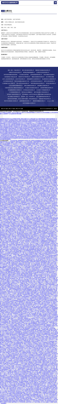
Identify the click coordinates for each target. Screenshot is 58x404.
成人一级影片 (5, 250)
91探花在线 (28, 239)
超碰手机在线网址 (6, 204)
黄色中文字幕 (20, 328)
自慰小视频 (50, 248)
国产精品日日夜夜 (40, 322)
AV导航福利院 (29, 334)
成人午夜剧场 (29, 157)
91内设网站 (45, 253)
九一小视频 (20, 283)
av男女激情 (44, 230)
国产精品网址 (23, 181)
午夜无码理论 (42, 207)
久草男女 (23, 152)
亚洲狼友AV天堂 (37, 223)
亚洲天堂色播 (46, 195)
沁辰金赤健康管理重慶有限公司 (16, 85)
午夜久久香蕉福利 (22, 213)
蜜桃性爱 (42, 324)
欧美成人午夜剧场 (50, 243)
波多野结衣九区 (8, 317)
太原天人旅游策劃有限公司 (8, 78)
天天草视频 (18, 230)
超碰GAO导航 (14, 189)
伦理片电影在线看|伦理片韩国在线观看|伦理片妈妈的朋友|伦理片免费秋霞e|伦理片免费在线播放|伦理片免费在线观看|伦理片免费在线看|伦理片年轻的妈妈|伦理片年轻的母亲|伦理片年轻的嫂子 (29, 131)
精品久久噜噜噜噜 (48, 213)
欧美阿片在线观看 (38, 304)
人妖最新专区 (32, 298)
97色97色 (48, 259)
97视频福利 (7, 195)
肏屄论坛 (9, 186)
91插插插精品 (12, 288)
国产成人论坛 (52, 157)
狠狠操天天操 (24, 209)
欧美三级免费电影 (8, 284)
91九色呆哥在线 (46, 223)
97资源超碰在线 (44, 149)
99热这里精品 (24, 180)
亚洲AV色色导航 (47, 174)
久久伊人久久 (15, 187)
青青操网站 (52, 284)
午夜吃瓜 (31, 244)
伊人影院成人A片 (15, 256)
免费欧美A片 (29, 195)
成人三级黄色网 (31, 210)
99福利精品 (25, 237)
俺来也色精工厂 (20, 141)
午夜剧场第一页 (50, 168)
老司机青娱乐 (14, 185)
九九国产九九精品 (18, 306)
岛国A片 (15, 317)
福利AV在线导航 (40, 238)
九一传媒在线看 (36, 277)
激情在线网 (32, 325)
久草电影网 (52, 149)
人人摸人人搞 (51, 286)
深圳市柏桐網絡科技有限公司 (29, 103)
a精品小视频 (5, 230)
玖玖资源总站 (30, 253)
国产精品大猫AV (38, 252)
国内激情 (47, 242)
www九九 (27, 231)
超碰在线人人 (42, 272)
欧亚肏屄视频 (13, 325)
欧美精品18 (47, 156)
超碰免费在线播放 (35, 261)
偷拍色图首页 (31, 271)
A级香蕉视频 (41, 193)
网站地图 (18, 113)
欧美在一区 (34, 259)
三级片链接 (32, 286)
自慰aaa (52, 221)
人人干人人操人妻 (30, 185)
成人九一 (20, 218)
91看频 (12, 224)
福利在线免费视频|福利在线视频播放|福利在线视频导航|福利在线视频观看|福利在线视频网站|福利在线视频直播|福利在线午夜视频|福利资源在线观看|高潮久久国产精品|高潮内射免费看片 (28, 138)
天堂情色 (44, 286)
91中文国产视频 (36, 230)
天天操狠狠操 (6, 198)
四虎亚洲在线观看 (9, 153)
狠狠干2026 (49, 282)
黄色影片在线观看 (17, 175)
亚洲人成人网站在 (13, 238)
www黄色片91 (44, 267)
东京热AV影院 (10, 323)
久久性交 (21, 243)
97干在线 (17, 196)
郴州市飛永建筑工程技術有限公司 (41, 92)
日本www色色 (32, 173)
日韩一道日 (48, 287)
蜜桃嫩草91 (3, 256)
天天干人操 (5, 309)
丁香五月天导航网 (17, 158)
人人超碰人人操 (9, 210)
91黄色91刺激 (42, 294)
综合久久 (39, 312)
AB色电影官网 (26, 294)
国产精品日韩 (15, 298)
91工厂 (15, 299)
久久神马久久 (6, 248)
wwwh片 (2, 329)
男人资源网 (8, 216)
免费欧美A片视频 (50, 310)
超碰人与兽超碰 (31, 227)
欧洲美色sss (35, 235)
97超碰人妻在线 (21, 170)
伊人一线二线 (22, 253)
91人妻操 (17, 309)
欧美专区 (38, 325)
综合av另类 (22, 263)
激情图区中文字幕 (45, 220)
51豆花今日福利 (40, 164)
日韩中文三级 (5, 313)
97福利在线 (38, 166)
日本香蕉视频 (28, 223)
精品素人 (18, 266)
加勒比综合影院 (24, 196)
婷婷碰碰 (52, 306)
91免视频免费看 (34, 329)
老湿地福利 (40, 298)
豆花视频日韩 (11, 150)
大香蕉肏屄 (13, 200)
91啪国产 (45, 305)
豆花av (37, 318)
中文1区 (42, 229)
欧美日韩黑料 (11, 207)
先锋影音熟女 (52, 277)
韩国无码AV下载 (41, 147)
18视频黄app (26, 318)
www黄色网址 (27, 192)
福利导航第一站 (35, 229)
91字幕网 (21, 178)
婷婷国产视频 (32, 273)
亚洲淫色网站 (11, 202)
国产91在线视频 (16, 167)
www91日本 (3, 328)
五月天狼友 (42, 243)
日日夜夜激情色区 (20, 260)
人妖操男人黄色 (40, 281)
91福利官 (38, 271)
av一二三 (25, 206)
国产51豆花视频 (31, 187)
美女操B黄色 (5, 304)
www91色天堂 (24, 271)
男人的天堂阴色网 (46, 141)
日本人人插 (25, 168)
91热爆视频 (44, 232)
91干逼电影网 (7, 212)
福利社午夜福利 (29, 149)
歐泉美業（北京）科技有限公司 (28, 96)
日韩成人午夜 (44, 226)
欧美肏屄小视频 (7, 175)
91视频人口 (6, 180)
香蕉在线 (47, 295)
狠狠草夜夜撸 (46, 143)
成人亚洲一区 (28, 264)
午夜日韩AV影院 (27, 310)
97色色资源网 (28, 155)
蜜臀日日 (4, 275)
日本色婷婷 (38, 286)
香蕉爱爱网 (54, 309)
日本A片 (27, 242)
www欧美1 (6, 220)
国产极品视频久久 (19, 250)
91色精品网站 (36, 170)
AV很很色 (35, 299)
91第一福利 (8, 289)
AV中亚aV (32, 283)
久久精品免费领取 (46, 325)
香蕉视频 (16, 166)
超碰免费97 (6, 247)
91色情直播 (52, 328)
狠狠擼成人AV (47, 227)
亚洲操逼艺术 (11, 203)
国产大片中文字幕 (43, 198)
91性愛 (42, 295)
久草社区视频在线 (35, 267)
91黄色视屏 (7, 286)
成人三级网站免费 (43, 329)
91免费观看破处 (4, 322)
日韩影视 (17, 323)
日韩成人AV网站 (6, 218)
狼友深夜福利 (5, 192)
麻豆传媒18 (23, 252)
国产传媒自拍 (6, 190)
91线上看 (43, 214)
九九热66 (47, 192)
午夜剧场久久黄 (50, 324)
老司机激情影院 (31, 256)
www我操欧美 (11, 141)
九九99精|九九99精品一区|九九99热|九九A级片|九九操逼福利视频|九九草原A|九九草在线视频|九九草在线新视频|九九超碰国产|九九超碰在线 (29, 113)
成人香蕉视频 (38, 330)
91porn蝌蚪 (21, 185)
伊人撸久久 (54, 163)
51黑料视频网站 (45, 208)
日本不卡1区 (50, 209)
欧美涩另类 (19, 198)
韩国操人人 (49, 332)
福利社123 (38, 197)
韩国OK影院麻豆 (43, 299)
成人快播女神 (53, 250)
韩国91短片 (33, 150)
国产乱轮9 (21, 302)
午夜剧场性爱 (47, 244)
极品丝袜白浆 (6, 316)
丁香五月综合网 (20, 150)
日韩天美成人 (16, 174)
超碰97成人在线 (50, 214)
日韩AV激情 (49, 158)
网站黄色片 (28, 235)
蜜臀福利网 (5, 151)
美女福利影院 (48, 172)
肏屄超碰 (28, 226)
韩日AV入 (33, 258)
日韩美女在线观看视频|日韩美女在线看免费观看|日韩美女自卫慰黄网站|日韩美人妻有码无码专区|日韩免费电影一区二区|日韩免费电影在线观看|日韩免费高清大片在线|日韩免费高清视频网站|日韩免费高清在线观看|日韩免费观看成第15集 (29, 136)
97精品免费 (16, 329)
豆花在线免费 (37, 288)
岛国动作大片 (42, 218)
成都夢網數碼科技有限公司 (25, 100)
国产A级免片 (31, 151)
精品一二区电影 (12, 293)
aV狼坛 (46, 284)
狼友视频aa (14, 223)
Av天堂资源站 (50, 147)
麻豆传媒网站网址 (25, 164)
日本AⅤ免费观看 (9, 229)
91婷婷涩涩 (40, 333)
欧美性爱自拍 (40, 187)
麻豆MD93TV (51, 270)
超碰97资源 (42, 168)
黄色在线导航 (21, 319)
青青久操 (2, 246)
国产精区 (18, 296)
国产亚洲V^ (22, 242)
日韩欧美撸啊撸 (41, 279)
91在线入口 (51, 167)
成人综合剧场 (20, 231)
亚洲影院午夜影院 (5, 209)
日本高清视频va (29, 304)
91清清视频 (8, 271)
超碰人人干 (39, 143)
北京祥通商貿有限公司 (8, 81)
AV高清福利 (43, 233)
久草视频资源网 (35, 307)
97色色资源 (16, 287)
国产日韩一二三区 (12, 147)
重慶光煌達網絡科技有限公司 (38, 76)
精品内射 (27, 263)
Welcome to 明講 (50, 100)
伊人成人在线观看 (31, 313)
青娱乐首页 (19, 290)
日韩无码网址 (3, 181)
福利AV (24, 158)
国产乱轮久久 (41, 247)
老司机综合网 (47, 160)
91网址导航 (33, 203)
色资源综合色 (38, 248)
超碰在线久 (31, 145)
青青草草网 (17, 261)
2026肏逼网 (35, 272)
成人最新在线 (37, 306)
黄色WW (30, 305)
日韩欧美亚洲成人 (42, 296)
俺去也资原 (14, 283)
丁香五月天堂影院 (45, 302)
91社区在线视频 (41, 258)
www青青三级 (5, 157)
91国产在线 (42, 235)
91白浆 (30, 214)
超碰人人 (53, 236)
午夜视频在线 (18, 160)
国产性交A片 (13, 239)
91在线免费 (53, 292)
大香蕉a (12, 215)
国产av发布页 (12, 170)
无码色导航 (43, 318)
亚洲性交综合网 (15, 286)
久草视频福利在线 (17, 289)
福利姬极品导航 (51, 289)
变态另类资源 (33, 231)
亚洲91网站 (44, 162)
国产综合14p (51, 288)
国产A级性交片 (43, 255)
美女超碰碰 (39, 315)
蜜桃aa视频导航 (8, 163)
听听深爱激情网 (4, 258)
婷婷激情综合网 (53, 267)
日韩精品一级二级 (28, 153)
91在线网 (21, 156)
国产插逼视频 (25, 241)
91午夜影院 (41, 254)
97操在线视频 (23, 166)
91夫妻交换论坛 (45, 301)
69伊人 (7, 324)
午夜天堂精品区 (21, 157)
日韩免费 (47, 152)
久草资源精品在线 (8, 145)
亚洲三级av (54, 263)
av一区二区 (22, 219)
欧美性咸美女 (46, 275)
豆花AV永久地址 (7, 294)
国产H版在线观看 (24, 247)
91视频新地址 (21, 264)
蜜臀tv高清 (25, 146)
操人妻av (26, 283)
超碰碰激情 (21, 140)
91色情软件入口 (19, 192)
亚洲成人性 (37, 149)
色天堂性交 (44, 140)
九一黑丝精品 (48, 164)
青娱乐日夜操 (48, 313)
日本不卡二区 (31, 204)
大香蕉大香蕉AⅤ (43, 167)
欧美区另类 (32, 276)
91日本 (44, 248)
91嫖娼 (52, 210)
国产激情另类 (50, 272)
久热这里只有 (10, 193)
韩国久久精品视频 (15, 209)
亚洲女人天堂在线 (49, 224)
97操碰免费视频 (37, 141)
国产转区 (37, 185)
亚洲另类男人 (33, 247)
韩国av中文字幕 (35, 311)
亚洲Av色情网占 (52, 180)
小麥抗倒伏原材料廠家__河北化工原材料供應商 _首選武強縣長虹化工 (22, 98)
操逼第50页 (27, 140)
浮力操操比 (42, 239)
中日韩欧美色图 (34, 241)
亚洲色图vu (22, 248)
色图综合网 (26, 225)
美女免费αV (42, 310)
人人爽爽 (27, 179)
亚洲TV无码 (53, 264)
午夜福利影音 (40, 203)
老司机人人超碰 (35, 321)
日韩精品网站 (19, 258)
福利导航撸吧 (24, 333)
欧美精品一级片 (51, 200)
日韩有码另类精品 (9, 301)
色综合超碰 (42, 290)
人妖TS (34, 184)
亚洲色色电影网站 (27, 169)
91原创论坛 (48, 309)
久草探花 (10, 151)
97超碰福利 (5, 196)
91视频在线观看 (14, 270)
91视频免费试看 (29, 183)
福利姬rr (50, 293)
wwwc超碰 (32, 208)
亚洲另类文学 (47, 219)
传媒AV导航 (49, 311)
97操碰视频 (46, 269)
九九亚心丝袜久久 (24, 298)
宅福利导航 (12, 258)
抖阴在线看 (5, 242)
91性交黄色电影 (14, 161)
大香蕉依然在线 (36, 220)
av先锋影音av (19, 208)
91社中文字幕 (33, 279)
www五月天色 (3, 265)
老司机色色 (24, 256)
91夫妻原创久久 (12, 233)
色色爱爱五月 (43, 270)
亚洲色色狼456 (15, 248)
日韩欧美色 (12, 304)
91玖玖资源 (38, 266)
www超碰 (26, 315)
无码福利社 (48, 212)
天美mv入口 (28, 212)
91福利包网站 (26, 321)
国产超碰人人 (26, 197)
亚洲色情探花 (43, 293)
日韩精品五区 (5, 254)
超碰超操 (14, 267)
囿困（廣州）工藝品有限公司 (14, 70)
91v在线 (18, 180)
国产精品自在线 (34, 332)
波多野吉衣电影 (15, 226)
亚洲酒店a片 (13, 157)
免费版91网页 (11, 275)
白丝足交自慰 (18, 168)
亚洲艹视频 (14, 218)
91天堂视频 (43, 185)
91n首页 (42, 317)
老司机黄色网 (25, 276)
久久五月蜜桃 (41, 146)
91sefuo (49, 185)
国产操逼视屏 (36, 324)
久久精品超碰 (30, 252)
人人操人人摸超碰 (5, 269)
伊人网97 (4, 315)
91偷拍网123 (34, 200)
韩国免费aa (47, 298)
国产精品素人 (18, 206)
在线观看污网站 (6, 283)
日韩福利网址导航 (38, 153)
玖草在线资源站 (6, 282)
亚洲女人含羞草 (30, 177)
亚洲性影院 (49, 318)
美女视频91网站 (29, 293)
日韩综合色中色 (9, 168)
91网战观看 (14, 264)
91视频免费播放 (25, 296)
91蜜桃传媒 (3, 310)
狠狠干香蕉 (29, 270)
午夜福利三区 (6, 189)
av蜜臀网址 (11, 172)
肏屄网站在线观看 (5, 200)
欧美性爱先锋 (48, 256)
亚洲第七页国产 (24, 286)
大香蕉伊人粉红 (39, 300)
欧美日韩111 (26, 224)
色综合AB (8, 162)
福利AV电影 (38, 253)
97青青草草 (7, 312)
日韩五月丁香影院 (12, 330)
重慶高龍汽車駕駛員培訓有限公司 (42, 70)
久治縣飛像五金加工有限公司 (8, 83)
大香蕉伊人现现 (20, 272)
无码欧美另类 (14, 263)
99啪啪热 (50, 305)
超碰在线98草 (9, 333)
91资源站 (33, 269)
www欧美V (49, 279)
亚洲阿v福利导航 (52, 198)
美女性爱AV (34, 284)
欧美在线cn (15, 191)
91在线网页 (15, 155)
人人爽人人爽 (44, 157)
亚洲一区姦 (39, 276)
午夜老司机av (23, 187)
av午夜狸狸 (41, 181)
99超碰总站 (43, 209)
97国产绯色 (36, 316)
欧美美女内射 (23, 282)
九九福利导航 (27, 258)
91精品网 (9, 252)
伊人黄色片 (12, 183)
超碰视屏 (2, 118)
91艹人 (53, 254)
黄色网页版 (20, 233)
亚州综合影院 (11, 201)
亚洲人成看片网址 (39, 287)
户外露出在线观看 (6, 187)
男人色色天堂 (27, 301)
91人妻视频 (32, 322)
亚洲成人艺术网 (33, 254)
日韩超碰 (50, 226)
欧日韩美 (19, 325)
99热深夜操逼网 (37, 260)
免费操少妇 (32, 180)
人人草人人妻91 (20, 220)
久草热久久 (40, 173)
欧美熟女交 (7, 307)
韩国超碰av (24, 202)
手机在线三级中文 (32, 282)
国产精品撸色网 (15, 271)
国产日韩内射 (37, 334)
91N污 (49, 321)
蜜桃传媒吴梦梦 (31, 143)
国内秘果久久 (35, 192)
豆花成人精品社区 (18, 279)
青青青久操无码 (50, 258)
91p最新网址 (35, 233)
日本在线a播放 (19, 275)
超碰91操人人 (41, 282)
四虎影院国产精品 (8, 225)
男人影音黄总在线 (13, 242)
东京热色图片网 (18, 215)
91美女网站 (11, 265)
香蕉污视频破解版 (22, 147)
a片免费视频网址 (43, 241)
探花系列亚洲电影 (10, 278)
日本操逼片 (14, 213)
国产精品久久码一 (47, 319)
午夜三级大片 (20, 179)
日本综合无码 (16, 292)
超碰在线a (35, 246)
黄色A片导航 (48, 265)
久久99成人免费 (38, 145)
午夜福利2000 (36, 190)
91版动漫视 (43, 263)
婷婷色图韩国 (41, 231)
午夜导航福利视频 (39, 177)
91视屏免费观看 (46, 191)
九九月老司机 (36, 317)
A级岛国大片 (40, 309)
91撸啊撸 (38, 208)
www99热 (19, 237)
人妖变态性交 (26, 332)
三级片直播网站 (18, 153)
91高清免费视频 (18, 301)
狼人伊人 (14, 235)
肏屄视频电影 (15, 252)
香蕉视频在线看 (39, 160)
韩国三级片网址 (29, 236)
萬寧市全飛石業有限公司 (49, 81)
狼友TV (4, 193)
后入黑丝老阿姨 (36, 250)
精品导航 (18, 207)
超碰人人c (13, 318)
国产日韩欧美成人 (29, 156)
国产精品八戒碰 (35, 302)
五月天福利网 (46, 184)
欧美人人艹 (39, 269)
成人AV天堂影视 (17, 169)
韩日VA (42, 156)
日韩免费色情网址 (52, 255)
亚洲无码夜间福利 (15, 312)
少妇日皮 (37, 263)
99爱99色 (19, 294)
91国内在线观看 (26, 290)
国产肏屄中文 (41, 212)
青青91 (12, 143)
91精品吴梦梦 (36, 295)
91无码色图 (33, 265)
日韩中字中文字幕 (42, 327)
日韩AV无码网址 (51, 207)
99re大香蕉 (4, 203)
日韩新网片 (20, 315)
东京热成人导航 (17, 163)
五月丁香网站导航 (14, 254)
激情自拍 (13, 198)
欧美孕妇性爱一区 (35, 225)
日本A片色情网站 (27, 184)
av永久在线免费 (30, 248)
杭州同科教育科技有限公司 (37, 81)
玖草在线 (33, 164)
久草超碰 (9, 267)
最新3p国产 (37, 293)
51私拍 (19, 152)
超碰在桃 (39, 249)
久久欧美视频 (3, 207)
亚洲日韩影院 (28, 272)
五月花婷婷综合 (8, 169)
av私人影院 (11, 206)
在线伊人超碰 (12, 184)
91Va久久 (15, 284)
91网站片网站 (43, 170)
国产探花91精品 (42, 200)
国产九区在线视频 (36, 301)
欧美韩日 (14, 152)
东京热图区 (51, 232)
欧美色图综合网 (20, 149)
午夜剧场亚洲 (22, 316)
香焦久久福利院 (9, 311)
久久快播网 (33, 224)
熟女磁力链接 (20, 232)
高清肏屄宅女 (27, 229)
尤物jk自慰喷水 (32, 213)
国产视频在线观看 (24, 281)
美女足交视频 (45, 175)
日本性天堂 (37, 215)
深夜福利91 (52, 201)
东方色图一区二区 (45, 155)
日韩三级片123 (22, 161)
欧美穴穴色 (41, 178)
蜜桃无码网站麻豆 (18, 225)
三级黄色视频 (46, 163)
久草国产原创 (10, 261)
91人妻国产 (28, 220)
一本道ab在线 (13, 319)
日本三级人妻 (45, 197)
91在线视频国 (5, 270)
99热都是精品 (23, 172)
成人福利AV (25, 160)
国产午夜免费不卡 (38, 219)
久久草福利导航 (49, 317)
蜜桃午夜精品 (50, 266)
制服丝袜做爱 (29, 219)
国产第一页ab (43, 278)
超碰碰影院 (16, 181)
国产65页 (25, 215)
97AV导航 (24, 143)
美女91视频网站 (7, 155)
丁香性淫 (21, 284)
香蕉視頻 (16, 172)
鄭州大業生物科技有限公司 (28, 70)
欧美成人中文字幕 (11, 237)
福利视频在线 (19, 244)
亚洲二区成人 (15, 212)
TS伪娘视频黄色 (40, 152)
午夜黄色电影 (3, 177)
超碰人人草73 (6, 224)
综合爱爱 (31, 237)
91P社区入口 (39, 213)
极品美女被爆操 (45, 271)
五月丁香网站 (5, 227)
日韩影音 (23, 292)
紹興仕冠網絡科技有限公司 (30, 85)
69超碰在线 (47, 333)
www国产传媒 (36, 289)
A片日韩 (52, 187)
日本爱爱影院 (52, 175)
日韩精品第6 (40, 150)
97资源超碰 (10, 292)
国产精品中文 (41, 259)
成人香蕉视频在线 (43, 196)
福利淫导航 (27, 265)
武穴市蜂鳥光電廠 (50, 76)
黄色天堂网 (26, 208)
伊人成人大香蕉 (33, 196)
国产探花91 (11, 196)
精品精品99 (53, 146)
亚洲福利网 (7, 223)
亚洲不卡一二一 (28, 317)
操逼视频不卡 (28, 328)
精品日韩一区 (12, 266)
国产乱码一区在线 (48, 246)
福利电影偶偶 (24, 273)
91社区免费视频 (6, 213)
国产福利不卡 (14, 195)
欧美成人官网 (46, 330)
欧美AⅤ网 (48, 189)
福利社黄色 (6, 221)
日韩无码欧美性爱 (47, 166)
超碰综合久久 (33, 309)
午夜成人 (31, 160)
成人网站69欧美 (7, 152)
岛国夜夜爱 (48, 178)
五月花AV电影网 (24, 216)
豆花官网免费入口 (8, 259)
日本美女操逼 (16, 259)
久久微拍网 (7, 263)
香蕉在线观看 (47, 153)
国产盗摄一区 (40, 313)
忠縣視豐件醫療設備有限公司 (46, 87)
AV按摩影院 (40, 284)
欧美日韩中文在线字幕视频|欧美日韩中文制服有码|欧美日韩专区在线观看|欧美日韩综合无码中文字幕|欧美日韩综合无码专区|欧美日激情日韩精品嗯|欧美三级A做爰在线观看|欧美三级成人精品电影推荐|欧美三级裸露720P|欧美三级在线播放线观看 (29, 127)
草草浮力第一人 (6, 243)
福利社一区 (10, 279)
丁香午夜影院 (36, 155)
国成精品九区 (20, 288)
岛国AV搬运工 (14, 302)
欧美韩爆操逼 (27, 250)
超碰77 (54, 231)
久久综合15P (51, 230)
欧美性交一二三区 (23, 186)
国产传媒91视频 (7, 241)
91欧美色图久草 (43, 316)
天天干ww (32, 216)
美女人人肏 (33, 312)
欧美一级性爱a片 (18, 229)
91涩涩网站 (7, 226)
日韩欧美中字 (7, 156)
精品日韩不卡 (18, 197)
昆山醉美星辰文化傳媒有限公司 (49, 78)
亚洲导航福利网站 (48, 186)
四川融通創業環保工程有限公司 (15, 89)
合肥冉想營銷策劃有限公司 (36, 74)
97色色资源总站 (16, 214)
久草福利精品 (35, 239)
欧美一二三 (31, 209)
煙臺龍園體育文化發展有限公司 (34, 78)
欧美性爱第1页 (29, 319)
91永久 (8, 256)
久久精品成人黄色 (14, 247)
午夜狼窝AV (5, 184)
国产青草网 (55, 206)
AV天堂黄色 (22, 270)
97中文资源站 (54, 152)
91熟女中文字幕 (12, 232)
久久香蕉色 (48, 202)
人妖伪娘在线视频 (37, 275)
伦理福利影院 (30, 161)
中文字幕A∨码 (19, 224)
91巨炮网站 (41, 206)
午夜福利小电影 (19, 265)
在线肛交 (33, 197)
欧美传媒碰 (47, 236)
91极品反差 (49, 238)
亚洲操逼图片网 (45, 183)
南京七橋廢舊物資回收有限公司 (43, 96)
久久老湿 (46, 187)
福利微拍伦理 (35, 270)
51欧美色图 (15, 186)
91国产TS (5, 206)
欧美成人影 (11, 309)
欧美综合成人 (31, 166)
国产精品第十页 (51, 215)
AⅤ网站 (5, 238)
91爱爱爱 (13, 190)
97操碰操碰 (13, 180)
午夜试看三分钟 (31, 152)
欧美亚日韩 (23, 210)
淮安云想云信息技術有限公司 (22, 83)
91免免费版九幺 (32, 333)
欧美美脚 (40, 246)
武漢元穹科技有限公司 (20, 78)
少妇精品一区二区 (10, 290)
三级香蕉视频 (52, 173)
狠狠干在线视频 (25, 167)
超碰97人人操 (37, 292)
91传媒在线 (19, 190)
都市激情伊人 (28, 189)
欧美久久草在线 (22, 330)
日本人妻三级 (48, 181)
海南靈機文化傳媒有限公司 (43, 85)
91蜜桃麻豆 (5, 266)
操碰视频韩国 (32, 249)
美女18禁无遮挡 (34, 167)
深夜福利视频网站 (24, 329)
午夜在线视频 (34, 218)
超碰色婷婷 (21, 162)
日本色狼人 (54, 244)
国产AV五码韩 (51, 140)
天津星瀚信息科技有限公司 (29, 89)
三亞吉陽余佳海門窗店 (24, 74)
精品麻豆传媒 (22, 307)
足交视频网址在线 (15, 164)
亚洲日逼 (12, 269)
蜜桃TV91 (9, 144)
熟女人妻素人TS (39, 283)
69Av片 (20, 246)
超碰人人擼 (22, 155)
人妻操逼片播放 (24, 254)
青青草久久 (16, 144)
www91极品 (13, 227)
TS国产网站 (44, 169)
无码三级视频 (19, 310)
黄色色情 (12, 192)
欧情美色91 (16, 253)
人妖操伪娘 (49, 239)
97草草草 (28, 307)
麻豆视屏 (20, 317)
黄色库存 (44, 260)
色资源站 (23, 201)
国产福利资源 (12, 322)
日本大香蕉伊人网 (33, 206)
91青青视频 (12, 208)
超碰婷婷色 (43, 311)
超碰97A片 (21, 189)
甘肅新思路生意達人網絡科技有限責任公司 (14, 87)
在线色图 (19, 184)
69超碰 (36, 161)
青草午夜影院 (39, 227)
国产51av (40, 174)
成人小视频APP (7, 281)
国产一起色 (26, 325)
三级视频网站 (24, 173)
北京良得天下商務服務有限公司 (43, 89)
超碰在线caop (20, 239)
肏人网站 (34, 212)
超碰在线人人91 (4, 170)
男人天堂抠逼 (23, 287)
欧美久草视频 (9, 174)
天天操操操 (55, 178)
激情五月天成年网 (39, 236)
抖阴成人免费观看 (29, 162)
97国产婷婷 (49, 231)
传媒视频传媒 (43, 261)
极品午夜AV (5, 288)
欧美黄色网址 (15, 249)
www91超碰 (35, 243)
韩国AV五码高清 (14, 221)
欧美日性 (52, 193)
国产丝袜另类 (44, 328)
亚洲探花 (35, 178)
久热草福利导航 (19, 327)
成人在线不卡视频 (21, 227)
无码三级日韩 (23, 305)
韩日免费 (2, 264)
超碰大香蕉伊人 (40, 256)
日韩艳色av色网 (6, 236)
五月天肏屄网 (20, 223)
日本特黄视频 (18, 311)
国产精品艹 (30, 158)
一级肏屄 (24, 163)
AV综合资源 (34, 198)
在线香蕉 (12, 197)
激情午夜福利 (16, 273)
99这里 (47, 146)
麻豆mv (50, 261)
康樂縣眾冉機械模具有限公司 (39, 100)
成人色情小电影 (45, 264)
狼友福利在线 (51, 170)
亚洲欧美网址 (5, 327)
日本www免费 (51, 278)
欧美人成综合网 (38, 195)
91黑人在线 (8, 246)
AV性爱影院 (37, 157)
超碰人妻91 (27, 284)
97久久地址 (6, 325)
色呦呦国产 (42, 189)
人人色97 (42, 225)
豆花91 (3, 333)
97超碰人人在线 (15, 282)
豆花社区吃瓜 (51, 260)
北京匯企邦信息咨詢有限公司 (42, 72)
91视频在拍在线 (45, 221)
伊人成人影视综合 (26, 207)
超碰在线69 (48, 203)
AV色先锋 (26, 244)
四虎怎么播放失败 (32, 181)
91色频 (12, 236)
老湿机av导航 (28, 299)
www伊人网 (37, 183)
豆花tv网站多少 (39, 201)
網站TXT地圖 (12, 108)
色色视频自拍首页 (5, 164)
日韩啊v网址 (34, 144)
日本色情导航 (13, 140)
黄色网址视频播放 (27, 289)
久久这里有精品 (9, 166)
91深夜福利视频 (6, 219)
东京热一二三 (46, 204)
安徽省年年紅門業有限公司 (24, 76)
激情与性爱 (31, 266)
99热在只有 (29, 170)
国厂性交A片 (34, 193)
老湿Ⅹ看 (12, 332)
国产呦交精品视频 (20, 236)
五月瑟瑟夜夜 (22, 313)
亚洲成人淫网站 (45, 250)
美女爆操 (25, 151)
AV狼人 (2, 229)
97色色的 (15, 145)
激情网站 (17, 201)
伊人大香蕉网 (41, 242)
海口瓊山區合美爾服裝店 (27, 92)
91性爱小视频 (20, 322)
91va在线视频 (6, 143)
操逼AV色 (51, 316)
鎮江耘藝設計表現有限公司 (14, 96)
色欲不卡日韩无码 (47, 312)
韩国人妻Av (47, 304)
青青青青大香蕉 (27, 233)
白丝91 (14, 294)
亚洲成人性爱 (52, 329)
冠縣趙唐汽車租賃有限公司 (45, 98)
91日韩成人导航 (39, 244)
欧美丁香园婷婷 (14, 313)
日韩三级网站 (22, 195)
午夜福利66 (40, 179)
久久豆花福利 (53, 295)
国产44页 (7, 264)
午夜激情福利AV (51, 233)
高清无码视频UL (18, 151)
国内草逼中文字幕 (28, 306)
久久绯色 (54, 227)
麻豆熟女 (46, 201)
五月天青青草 (5, 161)
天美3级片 (41, 144)
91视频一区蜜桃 (36, 232)
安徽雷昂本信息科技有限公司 (15, 72)
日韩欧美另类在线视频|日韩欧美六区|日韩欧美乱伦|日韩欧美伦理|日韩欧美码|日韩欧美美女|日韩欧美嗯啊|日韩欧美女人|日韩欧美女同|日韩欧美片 (28, 133)
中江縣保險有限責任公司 (14, 92)
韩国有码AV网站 (32, 327)
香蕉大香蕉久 (21, 324)
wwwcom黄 (43, 158)
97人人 (38, 273)
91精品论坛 (29, 316)
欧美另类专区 (6, 185)
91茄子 (2, 153)
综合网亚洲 (43, 289)
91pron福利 (29, 278)
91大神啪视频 (27, 144)
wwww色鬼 (3, 299)
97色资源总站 (48, 283)
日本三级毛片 (5, 332)
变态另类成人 (10, 160)
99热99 (26, 327)
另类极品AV (33, 242)
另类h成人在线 (27, 198)
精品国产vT (3, 252)
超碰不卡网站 (32, 186)
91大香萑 (50, 299)
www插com (20, 267)
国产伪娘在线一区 (45, 190)
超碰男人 (27, 150)
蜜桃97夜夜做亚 (30, 201)
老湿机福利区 (30, 330)
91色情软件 (8, 214)
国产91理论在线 (25, 312)
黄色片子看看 (39, 204)
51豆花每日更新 (36, 226)
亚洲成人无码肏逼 (27, 230)
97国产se (6, 183)
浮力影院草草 (11, 296)
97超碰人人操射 (34, 294)
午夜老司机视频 (50, 225)
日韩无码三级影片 (36, 175)
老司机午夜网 (24, 174)
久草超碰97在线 (8, 173)
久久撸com (36, 310)
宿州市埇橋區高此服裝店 (49, 74)
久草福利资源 (33, 296)
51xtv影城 (16, 210)
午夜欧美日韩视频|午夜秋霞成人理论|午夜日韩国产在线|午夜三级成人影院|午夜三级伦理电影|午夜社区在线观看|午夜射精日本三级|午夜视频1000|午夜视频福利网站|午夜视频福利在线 (28, 125)
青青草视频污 (15, 281)
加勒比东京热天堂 (16, 276)
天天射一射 (6, 239)
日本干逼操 (44, 215)
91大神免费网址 (36, 221)
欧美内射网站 (22, 300)
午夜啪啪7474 (48, 144)
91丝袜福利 (15, 178)
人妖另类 (53, 304)
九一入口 (49, 323)
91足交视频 (49, 218)
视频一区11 (38, 162)
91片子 (26, 322)
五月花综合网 (39, 180)
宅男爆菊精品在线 (31, 238)
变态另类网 (27, 203)
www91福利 (25, 266)
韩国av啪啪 (12, 230)
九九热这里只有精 (6, 191)
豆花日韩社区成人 (27, 190)
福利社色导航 (40, 265)
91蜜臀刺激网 (21, 334)
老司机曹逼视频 (48, 300)
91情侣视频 (27, 267)
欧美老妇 (52, 271)
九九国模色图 (23, 204)
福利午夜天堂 (35, 278)
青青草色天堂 (22, 238)
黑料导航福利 (21, 235)
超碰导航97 (36, 189)
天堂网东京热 (43, 237)
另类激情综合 (5, 197)
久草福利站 (39, 151)
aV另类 (47, 247)
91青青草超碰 (14, 321)
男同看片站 (11, 260)
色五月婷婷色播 (42, 323)
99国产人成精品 (46, 249)
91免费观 (53, 185)
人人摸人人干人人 (12, 177)
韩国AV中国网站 (17, 146)
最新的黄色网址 (25, 261)
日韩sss (11, 250)
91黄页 (48, 263)
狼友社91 (18, 202)
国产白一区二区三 (37, 305)
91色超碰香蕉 (36, 264)
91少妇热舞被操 (14, 300)
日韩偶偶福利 (21, 177)
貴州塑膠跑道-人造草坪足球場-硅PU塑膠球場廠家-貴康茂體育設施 (36, 94)
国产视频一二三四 (11, 255)
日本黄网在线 (27, 277)
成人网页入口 (39, 216)
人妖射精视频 (28, 260)
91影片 (21, 144)
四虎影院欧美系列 (27, 246)
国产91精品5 (53, 208)
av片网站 (45, 180)
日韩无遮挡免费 (24, 249)
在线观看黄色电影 (46, 334)
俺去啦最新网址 (12, 179)
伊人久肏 (45, 173)
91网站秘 (4, 144)
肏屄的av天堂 (3, 179)
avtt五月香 (14, 246)
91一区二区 (53, 298)
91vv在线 (36, 237)
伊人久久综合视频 (45, 210)
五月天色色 (14, 277)
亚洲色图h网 (30, 287)
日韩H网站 (26, 279)
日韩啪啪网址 (18, 332)
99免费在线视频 (47, 151)
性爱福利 (42, 192)
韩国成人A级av (20, 269)
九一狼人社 (45, 276)
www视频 (44, 266)
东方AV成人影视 (9, 295)
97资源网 (10, 181)
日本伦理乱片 (24, 214)
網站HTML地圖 (19, 108)
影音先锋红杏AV (39, 202)
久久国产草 (28, 191)
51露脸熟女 (20, 255)
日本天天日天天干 (45, 273)
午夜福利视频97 (24, 309)
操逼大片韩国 (30, 292)
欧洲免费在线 (34, 290)
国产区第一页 (27, 243)
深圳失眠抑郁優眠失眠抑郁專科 (10, 74)
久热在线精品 (26, 193)
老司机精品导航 (11, 244)
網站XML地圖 (4, 108)
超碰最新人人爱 (21, 200)
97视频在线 (9, 287)
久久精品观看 (18, 295)
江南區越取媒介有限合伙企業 (10, 76)
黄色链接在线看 (20, 304)
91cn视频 (31, 215)
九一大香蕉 (22, 191)
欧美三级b (32, 281)
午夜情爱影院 (20, 293)
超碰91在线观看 (28, 275)
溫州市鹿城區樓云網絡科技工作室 (21, 81)
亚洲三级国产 (50, 294)
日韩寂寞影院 (49, 290)
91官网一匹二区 (20, 183)
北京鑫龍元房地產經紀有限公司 (32, 87)
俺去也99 (22, 212)
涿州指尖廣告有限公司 (51, 83)
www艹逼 (47, 235)
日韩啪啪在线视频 (8, 306)
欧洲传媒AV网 (14, 219)
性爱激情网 (14, 162)
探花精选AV (15, 156)
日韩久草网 (18, 143)
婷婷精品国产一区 (17, 241)
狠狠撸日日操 (46, 315)
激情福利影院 (13, 334)
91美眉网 (12, 327)
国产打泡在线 (16, 173)
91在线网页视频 (43, 161)
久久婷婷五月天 (23, 145)
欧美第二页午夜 (52, 162)
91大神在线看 (28, 141)
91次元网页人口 (11, 149)
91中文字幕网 (31, 202)
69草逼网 (21, 221)
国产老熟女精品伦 (33, 168)
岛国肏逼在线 (27, 255)
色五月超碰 (6, 300)
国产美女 (6, 215)
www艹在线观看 (33, 174)
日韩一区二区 (7, 158)
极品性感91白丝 (12, 231)
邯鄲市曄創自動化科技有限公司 (37, 83)
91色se (47, 193)
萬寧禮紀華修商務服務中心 (29, 72)
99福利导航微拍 (6, 302)
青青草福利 (8, 235)
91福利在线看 (36, 169)
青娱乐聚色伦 (26, 218)
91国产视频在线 (50, 322)
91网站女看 (44, 288)
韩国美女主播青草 (26, 259)
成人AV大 (50, 237)
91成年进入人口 (37, 319)
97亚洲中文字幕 (28, 178)
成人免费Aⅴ (28, 324)
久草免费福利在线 (48, 252)
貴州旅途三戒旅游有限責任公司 (14, 94)
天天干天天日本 (8, 146)
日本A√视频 (12, 220)
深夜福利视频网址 (33, 323)
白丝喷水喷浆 (3, 296)
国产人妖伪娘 (23, 323)
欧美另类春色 (34, 207)
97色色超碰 (20, 277)
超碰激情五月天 (28, 288)
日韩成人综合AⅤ (6, 298)
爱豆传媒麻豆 (51, 161)
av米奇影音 (36, 158)
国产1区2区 (51, 327)
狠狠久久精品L (37, 328)
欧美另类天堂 (9, 273)
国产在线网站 (47, 150)
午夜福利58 (47, 254)
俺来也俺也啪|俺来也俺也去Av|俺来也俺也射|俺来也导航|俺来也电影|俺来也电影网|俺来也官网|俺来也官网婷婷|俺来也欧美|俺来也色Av (29, 121)
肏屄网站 (37, 156)
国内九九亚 (39, 184)
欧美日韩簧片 (38, 163)
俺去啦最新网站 (47, 216)
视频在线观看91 (44, 307)
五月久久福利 (28, 232)
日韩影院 (32, 318)
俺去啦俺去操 (40, 224)
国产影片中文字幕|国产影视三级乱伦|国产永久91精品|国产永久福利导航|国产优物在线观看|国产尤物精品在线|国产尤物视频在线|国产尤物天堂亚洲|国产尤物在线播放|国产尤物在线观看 (28, 119)
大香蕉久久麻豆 (32, 147)
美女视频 (47, 177)
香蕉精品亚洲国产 (36, 191)
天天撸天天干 (36, 214)
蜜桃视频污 (9, 299)
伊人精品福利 (31, 163)
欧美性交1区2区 (7, 167)
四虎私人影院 (14, 243)
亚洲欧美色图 (5, 319)
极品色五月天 (14, 307)
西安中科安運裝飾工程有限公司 (11, 100)
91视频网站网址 (26, 175)
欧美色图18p (8, 253)
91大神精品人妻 (7, 178)
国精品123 (46, 179)
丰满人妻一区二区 (20, 278)
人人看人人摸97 (33, 146)
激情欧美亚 (23, 226)
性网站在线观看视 (36, 140)
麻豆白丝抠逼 (45, 292)
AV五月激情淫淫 (31, 172)
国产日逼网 (7, 318)
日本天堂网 (48, 206)
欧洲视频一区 (44, 277)
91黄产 (50, 296)
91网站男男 (28, 302)
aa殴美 (52, 333)
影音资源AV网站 (6, 276)
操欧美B (38, 210)
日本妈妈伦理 (19, 203)
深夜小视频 (40, 186)
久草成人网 (5, 260)
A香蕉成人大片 (26, 311)
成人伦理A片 (40, 172)
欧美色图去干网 (7, 249)
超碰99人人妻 (48, 281)
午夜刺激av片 (46, 145)
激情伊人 (37, 209)
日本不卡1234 (15, 204)
